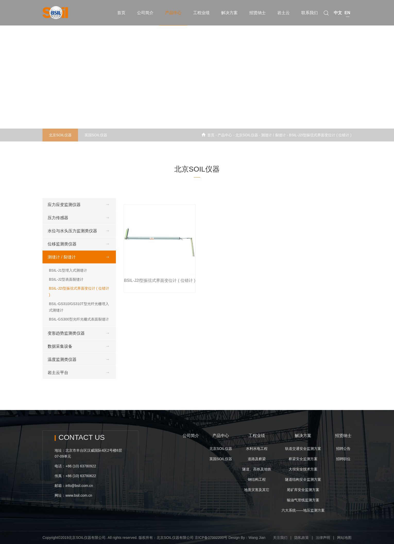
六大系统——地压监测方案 (303, 510)
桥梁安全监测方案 (303, 459)
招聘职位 (343, 459)
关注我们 (280, 538)
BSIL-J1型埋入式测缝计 (68, 270)
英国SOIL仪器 (95, 135)
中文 (338, 9)
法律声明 (323, 538)
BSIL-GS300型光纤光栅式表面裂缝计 (79, 319)
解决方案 (303, 435)
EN (347, 9)
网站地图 (344, 538)
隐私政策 (301, 538)
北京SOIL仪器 (60, 135)
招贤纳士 (343, 435)
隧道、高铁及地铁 (256, 469)
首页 (211, 135)
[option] (197, 70)
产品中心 (220, 435)
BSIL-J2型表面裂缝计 (66, 279)
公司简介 (191, 435)
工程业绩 (257, 435)
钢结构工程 (257, 479)
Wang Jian (257, 538)
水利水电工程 (257, 449)
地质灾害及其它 (256, 490)
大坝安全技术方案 (303, 469)
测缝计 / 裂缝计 (273, 135)
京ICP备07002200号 (211, 538)
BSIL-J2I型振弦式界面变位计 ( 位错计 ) (320, 135)
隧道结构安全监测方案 (303, 479)
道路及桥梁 (257, 459)
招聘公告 (343, 449)
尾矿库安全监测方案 (303, 490)
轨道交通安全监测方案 (303, 449)
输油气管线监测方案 (303, 500)
